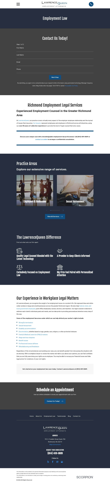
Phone (19, 69)
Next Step (55, 77)
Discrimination (23, 331)
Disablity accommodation (27, 328)
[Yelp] (48, 462)
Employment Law (49, 416)
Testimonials (61, 416)
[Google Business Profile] (62, 462)
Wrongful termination (26, 322)
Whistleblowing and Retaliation (29, 346)
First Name (20, 48)
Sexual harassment (25, 325)
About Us (39, 416)
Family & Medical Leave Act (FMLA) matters (33, 334)
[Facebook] (53, 462)
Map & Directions (55, 444)
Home (32, 416)
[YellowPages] (57, 462)
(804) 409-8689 (55, 453)
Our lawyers (37, 123)
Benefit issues (23, 340)
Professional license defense (28, 343)
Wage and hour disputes (27, 337)
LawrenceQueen (23, 120)
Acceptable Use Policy (71, 85)
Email (18, 62)
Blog (69, 416)
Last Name (20, 55)
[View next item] (63, 210)
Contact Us (76, 416)
